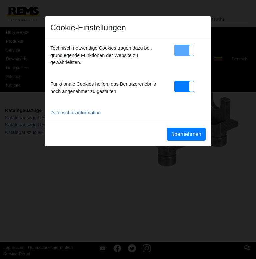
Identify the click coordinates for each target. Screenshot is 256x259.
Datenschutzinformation (75, 112)
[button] (184, 50)
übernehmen (186, 134)
